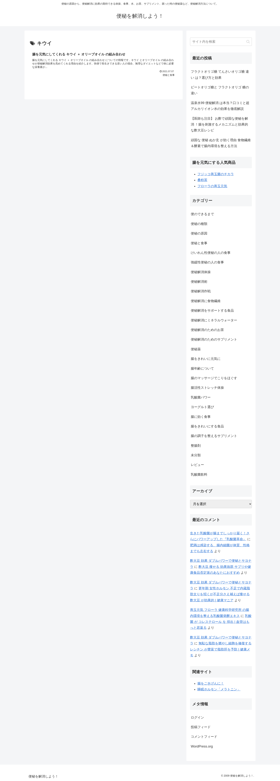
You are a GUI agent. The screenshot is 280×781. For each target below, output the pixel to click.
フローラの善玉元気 (212, 186)
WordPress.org (202, 746)
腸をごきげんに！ (210, 683)
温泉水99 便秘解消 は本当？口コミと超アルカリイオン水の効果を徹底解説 (220, 106)
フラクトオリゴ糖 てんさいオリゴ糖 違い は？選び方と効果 (220, 74)
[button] (248, 42)
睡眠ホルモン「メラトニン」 (218, 689)
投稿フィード (201, 727)
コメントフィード (204, 736)
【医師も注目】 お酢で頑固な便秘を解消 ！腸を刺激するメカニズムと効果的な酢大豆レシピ (219, 124)
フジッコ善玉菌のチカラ (215, 174)
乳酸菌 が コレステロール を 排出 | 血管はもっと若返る (220, 622)
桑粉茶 (202, 180)
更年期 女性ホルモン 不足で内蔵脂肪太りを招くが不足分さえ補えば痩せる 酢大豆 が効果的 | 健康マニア (220, 594)
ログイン (197, 717)
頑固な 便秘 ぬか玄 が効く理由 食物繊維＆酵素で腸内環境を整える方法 (221, 143)
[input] (221, 42)
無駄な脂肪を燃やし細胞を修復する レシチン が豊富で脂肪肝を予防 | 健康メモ (220, 649)
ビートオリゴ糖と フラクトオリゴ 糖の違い (220, 90)
